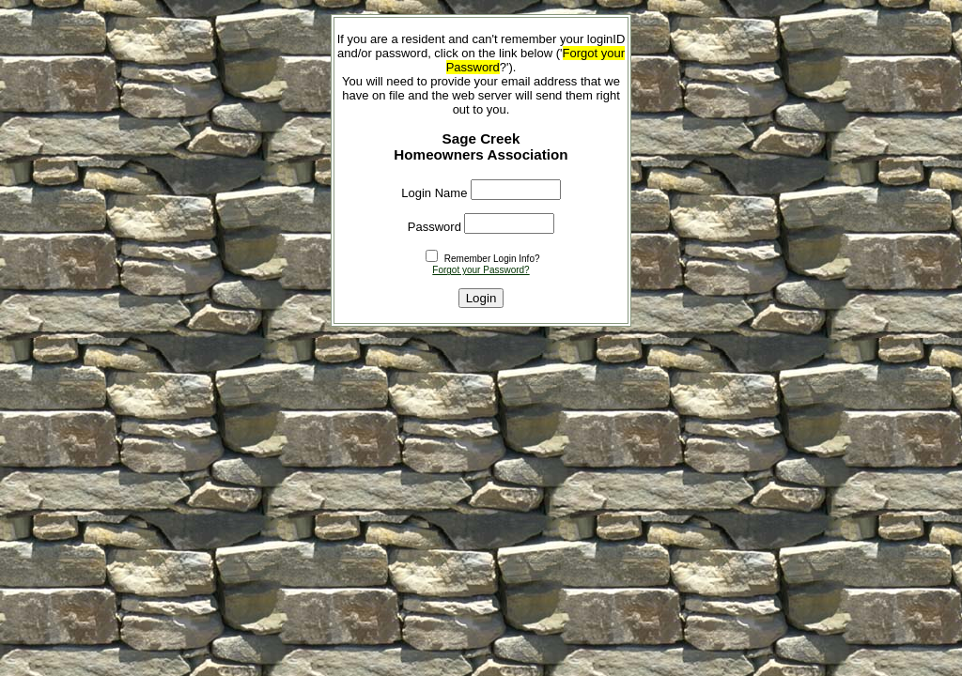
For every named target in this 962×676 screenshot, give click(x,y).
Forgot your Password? (480, 270)
